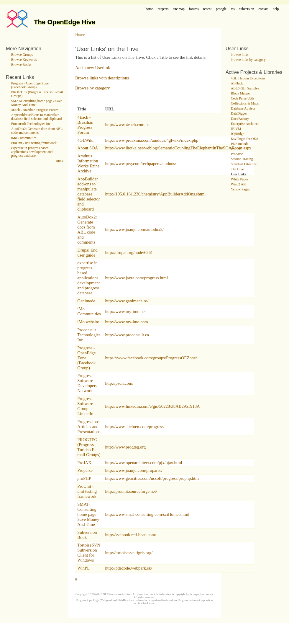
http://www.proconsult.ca (127, 334)
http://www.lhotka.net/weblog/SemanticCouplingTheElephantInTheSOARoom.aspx (178, 148)
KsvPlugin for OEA (244, 139)
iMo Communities (24, 138)
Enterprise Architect (245, 124)
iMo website (88, 321)
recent (207, 9)
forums (194, 9)
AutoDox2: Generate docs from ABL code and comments (37, 131)
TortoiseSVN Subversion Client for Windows (88, 552)
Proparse (85, 470)
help (276, 9)
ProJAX (84, 462)
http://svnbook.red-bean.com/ (130, 534)
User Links (238, 174)
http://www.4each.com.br (127, 124)
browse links (240, 55)
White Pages (239, 179)
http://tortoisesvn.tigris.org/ (128, 552)
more (59, 161)
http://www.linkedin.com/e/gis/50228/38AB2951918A (152, 406)
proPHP (84, 478)
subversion (246, 9)
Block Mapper (241, 93)
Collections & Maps (245, 103)
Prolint (235, 149)
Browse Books (21, 65)
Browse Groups (22, 55)
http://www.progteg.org (125, 447)
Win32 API (239, 184)
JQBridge (237, 134)
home (149, 9)
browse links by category (248, 60)
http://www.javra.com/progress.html (136, 277)
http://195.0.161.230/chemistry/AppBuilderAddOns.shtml (155, 194)
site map (179, 9)
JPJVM (236, 129)
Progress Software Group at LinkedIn (85, 406)
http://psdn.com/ (119, 383)
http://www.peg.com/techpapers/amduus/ (140, 163)
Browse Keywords (24, 60)
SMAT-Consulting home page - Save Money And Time (88, 514)
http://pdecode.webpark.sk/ (128, 568)
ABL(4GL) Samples (245, 88)
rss (233, 9)
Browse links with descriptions (102, 78)
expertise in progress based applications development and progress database (32, 152)
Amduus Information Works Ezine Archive (88, 163)
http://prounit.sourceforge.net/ (131, 491)
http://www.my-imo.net (125, 311)
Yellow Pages (240, 189)
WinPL (83, 568)
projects (162, 9)
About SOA (87, 148)
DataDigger (239, 113)
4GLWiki (85, 140)
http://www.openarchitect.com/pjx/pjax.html (143, 462)
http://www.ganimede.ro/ (126, 301)
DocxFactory (240, 119)
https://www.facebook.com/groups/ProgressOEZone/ (151, 357)
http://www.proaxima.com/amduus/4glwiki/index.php (151, 140)
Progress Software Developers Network (87, 383)
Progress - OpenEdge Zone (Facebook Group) (30, 85)
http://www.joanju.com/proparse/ (133, 470)
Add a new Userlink (92, 67)
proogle (221, 9)
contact (263, 9)
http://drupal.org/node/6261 (129, 252)
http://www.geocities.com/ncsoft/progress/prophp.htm (152, 478)
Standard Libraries (244, 164)
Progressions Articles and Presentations (89, 426)
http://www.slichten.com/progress (134, 426)
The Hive (237, 169)
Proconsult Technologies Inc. (31, 124)
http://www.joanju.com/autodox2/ (134, 229)
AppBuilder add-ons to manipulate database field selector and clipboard (36, 117)
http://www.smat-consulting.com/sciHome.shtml (147, 514)
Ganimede (86, 301)
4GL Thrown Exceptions (248, 78)
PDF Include (240, 144)
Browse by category (92, 88)
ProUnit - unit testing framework (34, 143)
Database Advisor (243, 108)
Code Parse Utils (242, 98)
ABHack (237, 83)
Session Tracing (242, 159)
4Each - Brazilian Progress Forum (34, 110)
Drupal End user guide (87, 252)
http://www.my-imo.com (126, 321)
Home (80, 34)
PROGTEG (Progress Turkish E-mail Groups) (88, 447)
